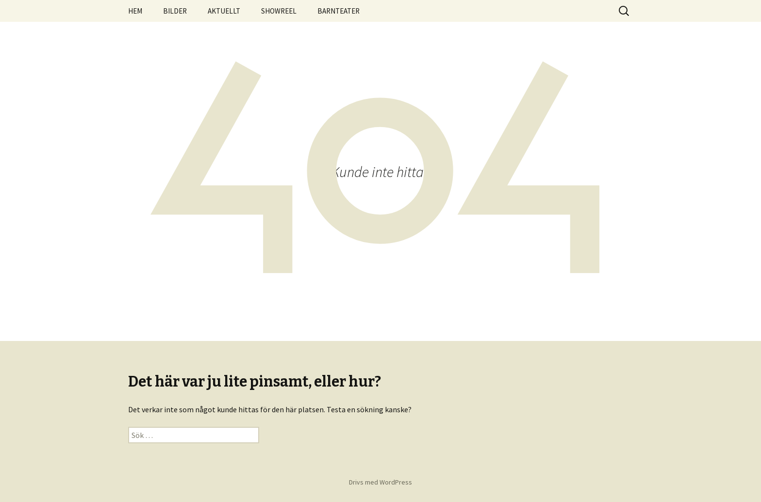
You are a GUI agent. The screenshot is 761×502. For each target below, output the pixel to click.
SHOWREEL (279, 11)
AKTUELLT (224, 11)
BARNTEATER (338, 11)
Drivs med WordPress (380, 482)
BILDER (175, 11)
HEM (135, 11)
